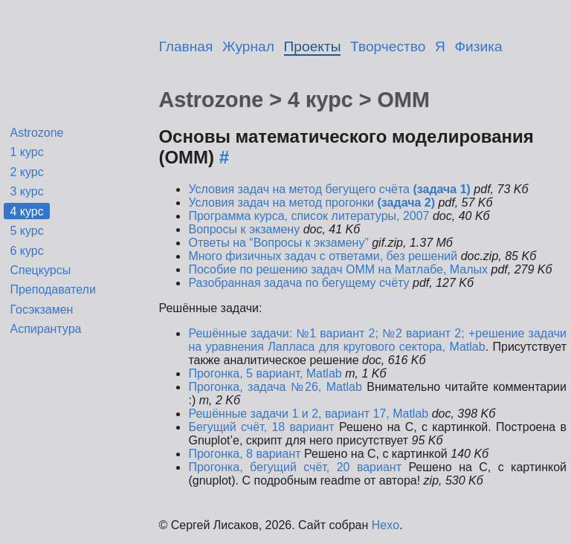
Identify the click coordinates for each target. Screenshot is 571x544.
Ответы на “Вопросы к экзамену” (278, 242)
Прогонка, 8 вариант (246, 453)
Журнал (248, 46)
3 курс (26, 191)
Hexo (385, 525)
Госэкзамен (41, 309)
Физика (479, 46)
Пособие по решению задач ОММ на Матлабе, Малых (338, 269)
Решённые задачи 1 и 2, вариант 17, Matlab (308, 413)
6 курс (26, 251)
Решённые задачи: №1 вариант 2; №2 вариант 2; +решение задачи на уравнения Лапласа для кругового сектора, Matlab (377, 340)
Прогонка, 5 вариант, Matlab (264, 373)
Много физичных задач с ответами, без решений (322, 256)
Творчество (387, 46)
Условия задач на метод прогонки (311, 202)
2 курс (26, 172)
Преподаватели (52, 289)
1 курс (26, 152)
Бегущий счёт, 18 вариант (261, 427)
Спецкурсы (40, 270)
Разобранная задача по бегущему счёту (298, 282)
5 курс (26, 230)
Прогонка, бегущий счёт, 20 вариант (294, 467)
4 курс (26, 211)
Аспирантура (45, 329)
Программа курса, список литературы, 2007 (308, 216)
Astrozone (36, 132)
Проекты (312, 46)
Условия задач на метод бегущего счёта (329, 189)
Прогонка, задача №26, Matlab (277, 387)
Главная (185, 46)
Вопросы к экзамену (244, 229)
